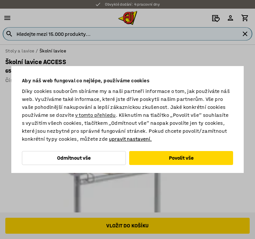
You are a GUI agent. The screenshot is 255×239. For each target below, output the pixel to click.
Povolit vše (181, 158)
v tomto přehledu (95, 115)
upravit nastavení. (130, 139)
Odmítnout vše (74, 158)
